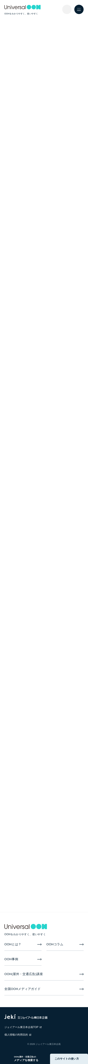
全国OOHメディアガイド (22, 989)
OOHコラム (54, 944)
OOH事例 (11, 959)
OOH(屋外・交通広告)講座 (23, 974)
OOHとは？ (12, 944)
